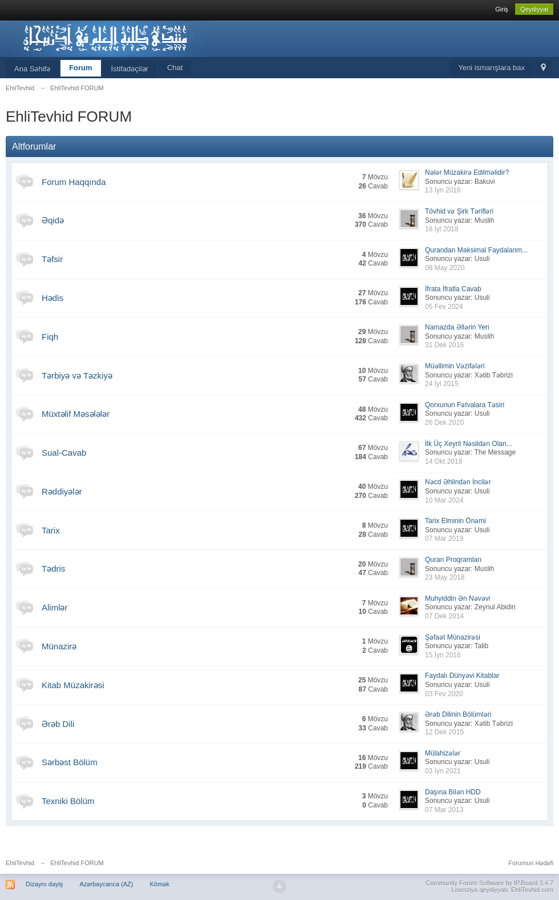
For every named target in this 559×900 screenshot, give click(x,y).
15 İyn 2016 (443, 655)
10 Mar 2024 (444, 500)
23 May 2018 (444, 577)
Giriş (501, 9)
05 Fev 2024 (444, 307)
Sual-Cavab (64, 452)
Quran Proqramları (453, 560)
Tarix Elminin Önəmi (455, 521)
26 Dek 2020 (444, 423)
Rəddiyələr (62, 491)
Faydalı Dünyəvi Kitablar (462, 676)
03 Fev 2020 (444, 694)
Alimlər (55, 607)
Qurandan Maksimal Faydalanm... (476, 250)
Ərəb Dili (58, 724)
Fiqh (50, 336)
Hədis (52, 298)
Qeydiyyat (534, 9)
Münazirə (59, 646)
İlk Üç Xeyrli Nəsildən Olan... (468, 444)
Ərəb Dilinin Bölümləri (458, 714)
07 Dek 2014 (444, 616)
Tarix (51, 530)
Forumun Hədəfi (530, 862)
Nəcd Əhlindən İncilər (458, 482)
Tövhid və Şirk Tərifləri (459, 211)
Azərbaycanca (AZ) (106, 884)
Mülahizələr (442, 753)
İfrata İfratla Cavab (453, 289)
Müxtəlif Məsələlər (76, 414)
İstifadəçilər (129, 69)
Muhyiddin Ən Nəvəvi (457, 598)
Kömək (159, 884)
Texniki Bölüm (68, 801)
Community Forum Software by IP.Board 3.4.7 (489, 882)
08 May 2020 (444, 268)
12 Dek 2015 (444, 732)
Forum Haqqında (74, 182)
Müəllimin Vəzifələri (455, 366)
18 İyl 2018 (442, 229)
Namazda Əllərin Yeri (457, 327)
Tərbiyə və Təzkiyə (77, 375)
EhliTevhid (20, 862)
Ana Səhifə (32, 69)
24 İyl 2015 (442, 384)
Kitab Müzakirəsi (73, 685)
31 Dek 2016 (444, 345)
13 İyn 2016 (443, 190)
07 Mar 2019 (444, 539)
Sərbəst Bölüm (70, 762)
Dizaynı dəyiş (44, 884)
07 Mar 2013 (444, 810)
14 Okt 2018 (443, 461)
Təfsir (52, 259)
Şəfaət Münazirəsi (452, 637)
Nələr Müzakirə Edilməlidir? (467, 172)
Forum (80, 67)
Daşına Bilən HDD (453, 792)
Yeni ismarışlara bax (491, 67)
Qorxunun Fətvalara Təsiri (464, 405)
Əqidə (53, 220)
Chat (175, 67)
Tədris (53, 568)
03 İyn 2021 (443, 771)
